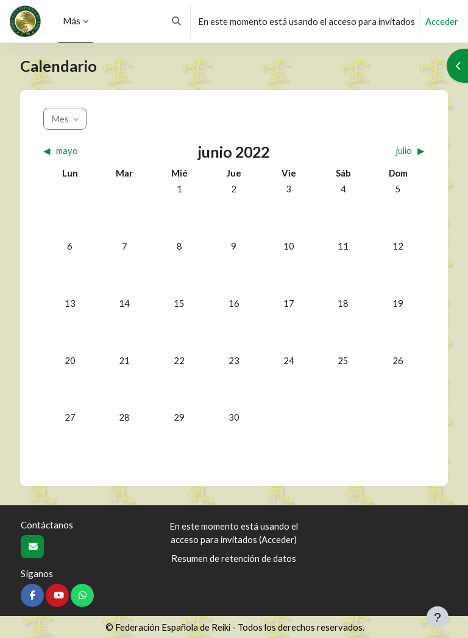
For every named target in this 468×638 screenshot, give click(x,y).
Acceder (441, 21)
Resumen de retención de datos (233, 558)
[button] (177, 21)
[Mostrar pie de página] (437, 617)
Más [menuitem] (71, 20)
